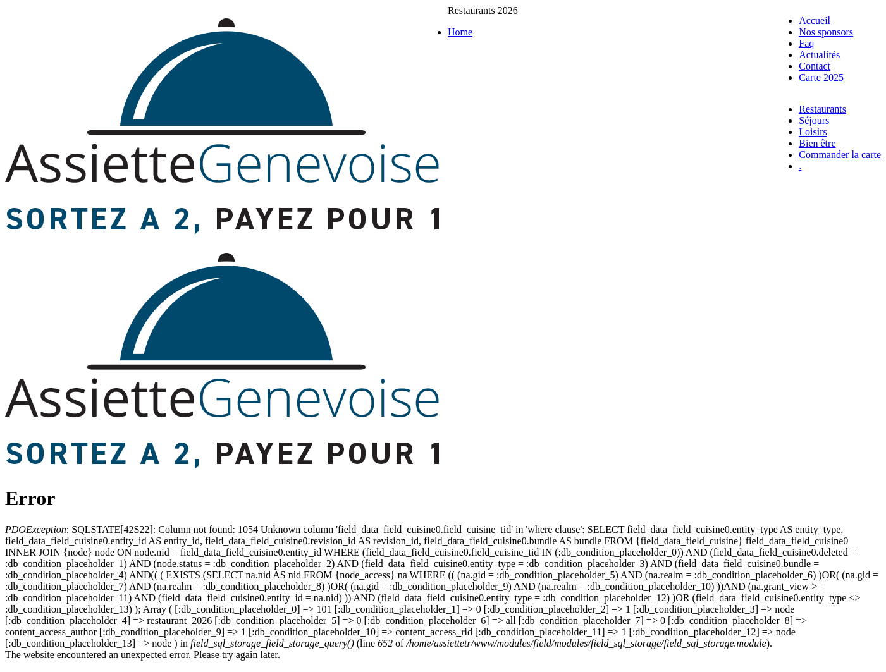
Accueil (814, 20)
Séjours (814, 120)
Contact (814, 66)
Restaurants (822, 109)
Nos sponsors (826, 32)
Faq (806, 43)
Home (460, 32)
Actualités (819, 54)
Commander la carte (840, 154)
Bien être (817, 143)
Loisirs (813, 131)
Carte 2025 (821, 77)
